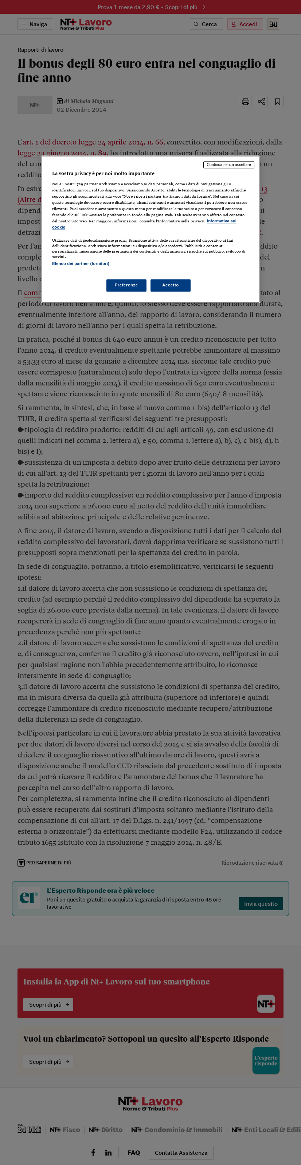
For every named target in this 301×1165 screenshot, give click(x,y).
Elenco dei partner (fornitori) (80, 264)
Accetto (170, 285)
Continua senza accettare (229, 165)
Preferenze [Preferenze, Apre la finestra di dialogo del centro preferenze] (126, 285)
